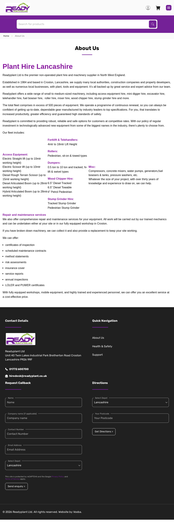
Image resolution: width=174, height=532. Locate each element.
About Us (98, 337)
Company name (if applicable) (22, 413)
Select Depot (14, 461)
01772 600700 (17, 369)
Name (11, 398)
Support (97, 354)
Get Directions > (104, 431)
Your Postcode (102, 413)
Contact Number (16, 429)
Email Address (15, 445)
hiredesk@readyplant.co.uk (26, 376)
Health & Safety (102, 346)
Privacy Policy (58, 476)
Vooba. (77, 512)
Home (6, 36)
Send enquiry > (16, 486)
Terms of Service (12, 479)
